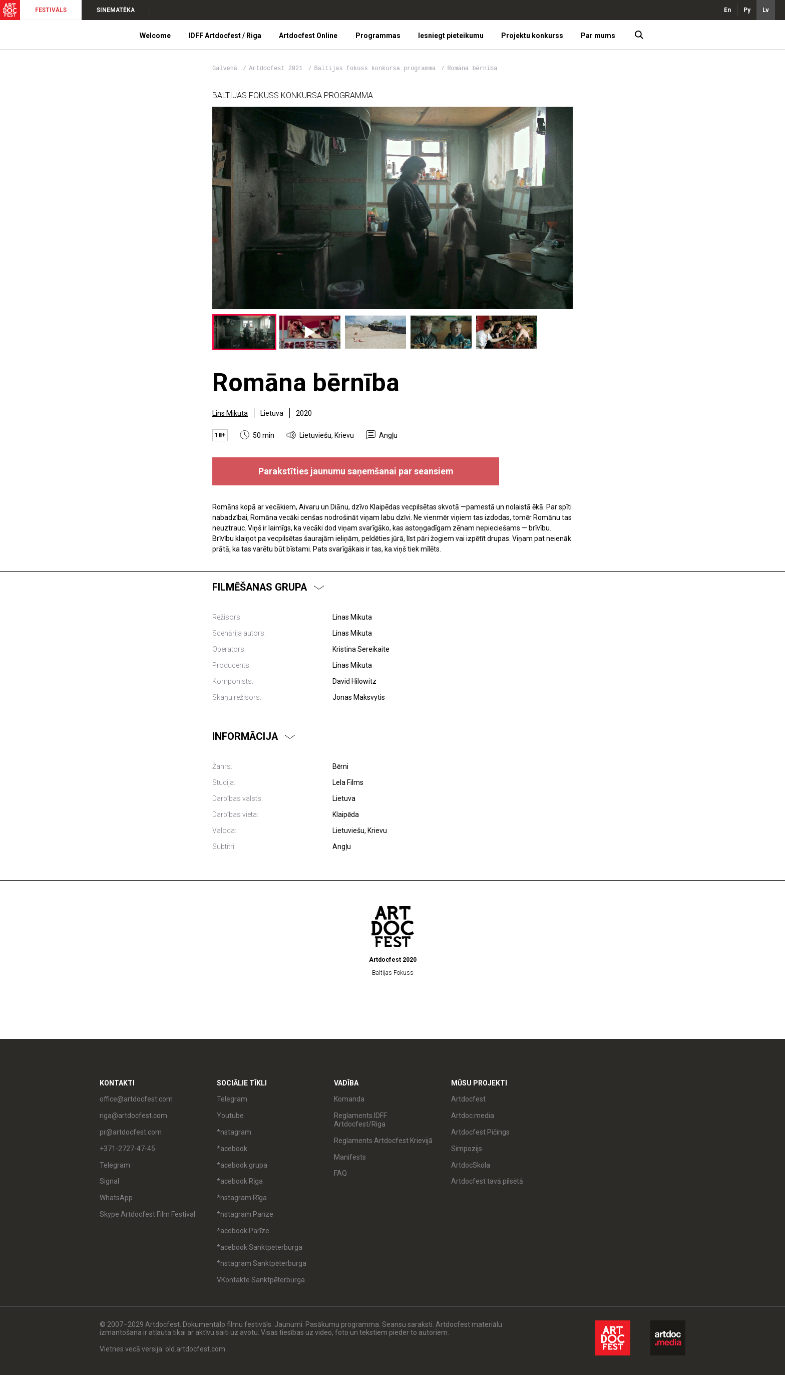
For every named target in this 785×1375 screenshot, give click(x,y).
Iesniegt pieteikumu (451, 36)
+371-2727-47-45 (127, 1149)
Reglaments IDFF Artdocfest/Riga (360, 1120)
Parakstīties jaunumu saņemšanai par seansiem (355, 471)
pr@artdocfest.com (131, 1132)
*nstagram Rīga (242, 1198)
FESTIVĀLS (51, 10)
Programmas (378, 36)
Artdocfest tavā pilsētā (487, 1181)
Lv (765, 10)
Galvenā (224, 69)
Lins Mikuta (230, 413)
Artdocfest (468, 1099)
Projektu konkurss (532, 36)
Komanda (349, 1099)
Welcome (155, 36)
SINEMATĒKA (116, 10)
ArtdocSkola (470, 1165)
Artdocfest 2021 (277, 69)
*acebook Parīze (243, 1231)
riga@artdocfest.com (133, 1116)
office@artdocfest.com (136, 1099)
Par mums (598, 36)
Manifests (350, 1157)
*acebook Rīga (240, 1181)
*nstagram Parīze (245, 1214)
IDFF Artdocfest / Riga (224, 36)
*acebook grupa (242, 1165)
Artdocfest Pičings (480, 1132)
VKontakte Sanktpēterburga (261, 1280)
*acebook (232, 1149)
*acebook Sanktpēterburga (259, 1247)
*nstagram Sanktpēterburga (261, 1263)
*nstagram (234, 1132)
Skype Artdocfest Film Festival (147, 1214)
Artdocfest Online (308, 36)
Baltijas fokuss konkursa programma (377, 69)
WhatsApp (116, 1198)
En (727, 10)
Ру (746, 10)
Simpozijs (466, 1149)
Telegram (115, 1165)
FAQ (340, 1173)
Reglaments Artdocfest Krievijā (383, 1141)
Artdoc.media (472, 1116)
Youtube (230, 1116)
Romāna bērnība (472, 69)
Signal (109, 1181)
